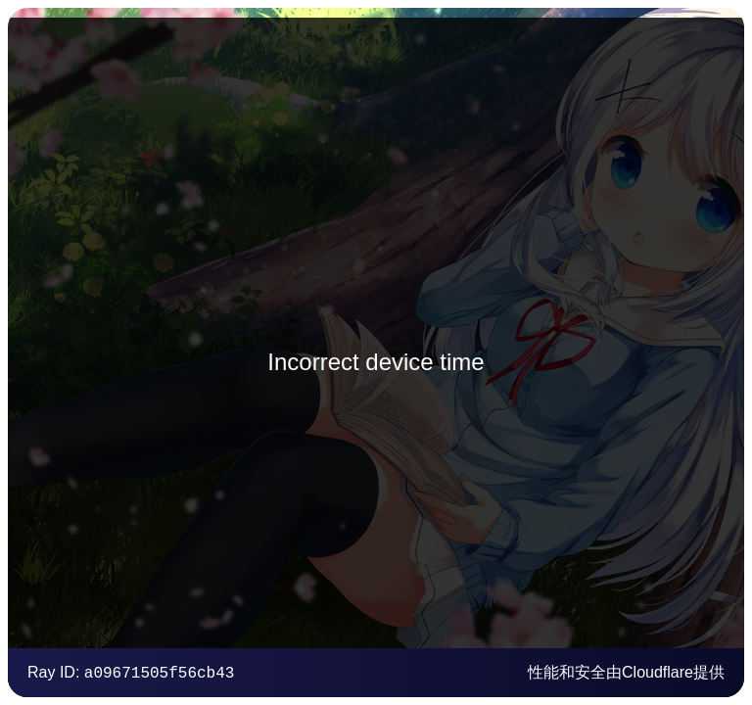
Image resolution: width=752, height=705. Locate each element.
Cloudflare (657, 672)
